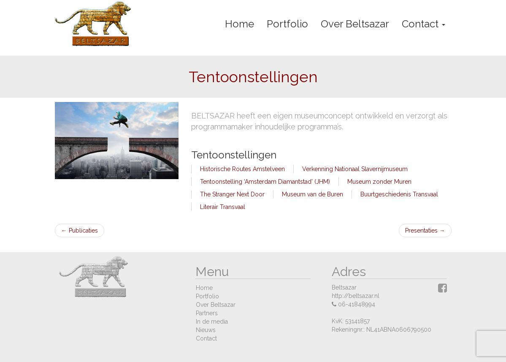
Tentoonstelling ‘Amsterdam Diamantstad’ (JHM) (265, 181)
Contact (423, 24)
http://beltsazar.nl (355, 295)
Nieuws (206, 330)
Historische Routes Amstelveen (242, 169)
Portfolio (287, 24)
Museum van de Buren (312, 194)
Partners (207, 313)
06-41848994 (356, 304)
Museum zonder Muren (379, 181)
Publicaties (79, 230)
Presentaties (425, 230)
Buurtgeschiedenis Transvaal (399, 194)
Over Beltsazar (355, 24)
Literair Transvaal (222, 207)
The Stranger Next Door (232, 194)
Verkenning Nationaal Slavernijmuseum (355, 169)
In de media (212, 321)
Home (239, 24)
